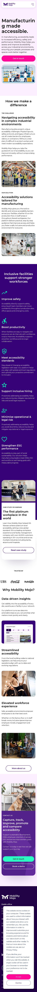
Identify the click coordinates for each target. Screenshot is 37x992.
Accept (18, 977)
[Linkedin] (3, 954)
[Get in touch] (18, 59)
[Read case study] (18, 550)
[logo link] (10, 4)
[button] (32, 4)
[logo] (12, 899)
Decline (18, 983)
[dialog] (18, 947)
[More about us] (18, 768)
